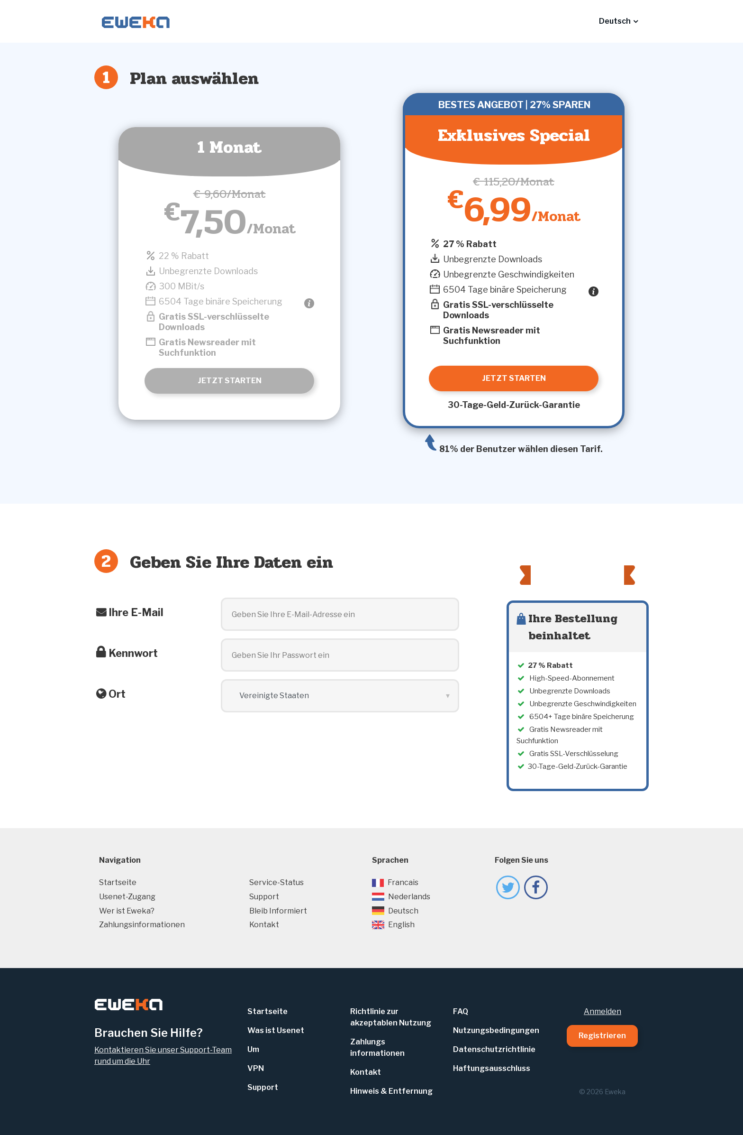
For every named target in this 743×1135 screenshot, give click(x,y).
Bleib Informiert (278, 910)
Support (264, 896)
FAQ (460, 1011)
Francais (395, 882)
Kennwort (133, 653)
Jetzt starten (230, 380)
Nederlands (401, 896)
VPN (255, 1068)
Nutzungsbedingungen (496, 1030)
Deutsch (395, 910)
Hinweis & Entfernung (391, 1091)
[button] (618, 21)
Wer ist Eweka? (126, 910)
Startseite (117, 882)
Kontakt (264, 924)
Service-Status (276, 882)
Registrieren (602, 1035)
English (393, 924)
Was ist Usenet (275, 1030)
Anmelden (602, 1011)
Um (253, 1049)
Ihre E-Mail (136, 612)
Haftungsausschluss (491, 1068)
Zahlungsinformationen (142, 924)
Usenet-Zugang (127, 896)
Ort (117, 694)
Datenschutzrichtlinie (494, 1049)
